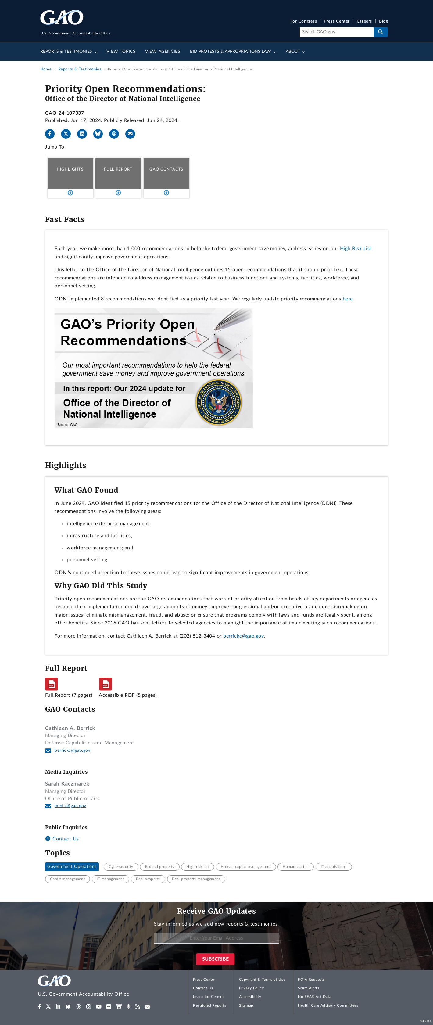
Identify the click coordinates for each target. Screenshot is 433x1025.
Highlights (70, 169)
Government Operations (72, 867)
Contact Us (62, 838)
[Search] (336, 32)
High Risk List (356, 248)
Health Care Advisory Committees (328, 1005)
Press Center (337, 21)
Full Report (118, 169)
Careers (364, 21)
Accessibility (250, 996)
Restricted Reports (209, 1005)
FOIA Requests (311, 979)
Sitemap (246, 1005)
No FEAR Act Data (314, 996)
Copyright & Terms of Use (262, 979)
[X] (68, 133)
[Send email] (132, 133)
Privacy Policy (251, 988)
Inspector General (209, 996)
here (348, 299)
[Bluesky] (100, 133)
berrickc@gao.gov (243, 636)
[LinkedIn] (84, 133)
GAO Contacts (166, 169)
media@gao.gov (70, 806)
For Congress (303, 21)
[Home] (96, 986)
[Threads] (116, 133)
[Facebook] (52, 133)
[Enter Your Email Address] (216, 938)
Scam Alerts (308, 988)
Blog (383, 21)
